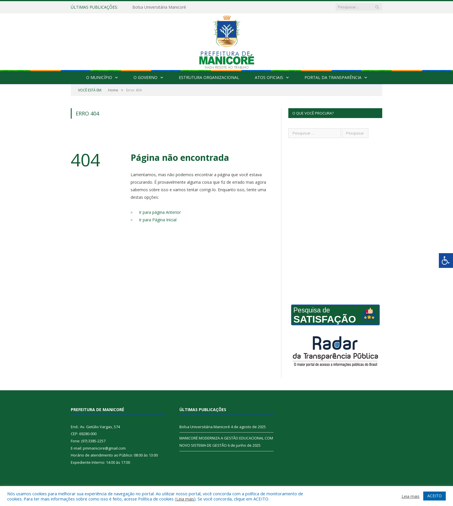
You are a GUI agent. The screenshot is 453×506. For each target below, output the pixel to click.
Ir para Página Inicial (158, 219)
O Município (99, 77)
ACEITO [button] (434, 495)
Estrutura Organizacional (209, 77)
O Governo (145, 77)
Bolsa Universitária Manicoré (159, 7)
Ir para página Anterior (160, 212)
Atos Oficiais (269, 77)
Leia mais (185, 499)
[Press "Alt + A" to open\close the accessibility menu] (446, 260)
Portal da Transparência (333, 77)
